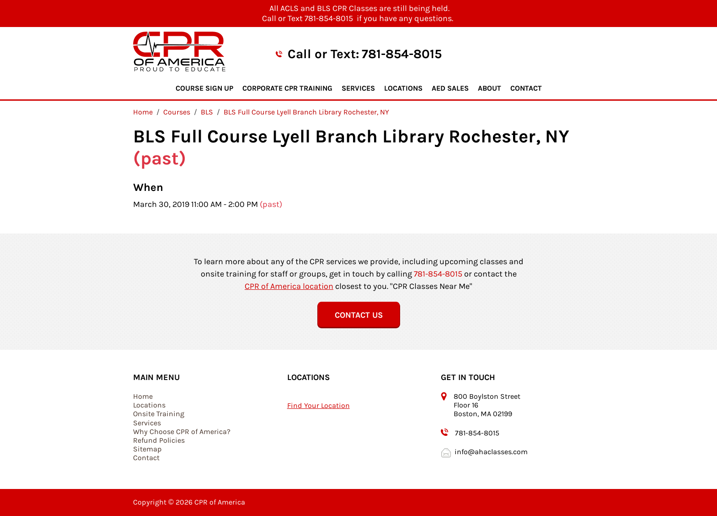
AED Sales (450, 88)
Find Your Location (318, 405)
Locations (403, 88)
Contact (526, 88)
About (489, 88)
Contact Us (359, 315)
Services (358, 88)
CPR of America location (289, 286)
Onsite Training (158, 413)
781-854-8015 (402, 53)
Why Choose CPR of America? (181, 431)
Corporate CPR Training (287, 88)
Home (143, 396)
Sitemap (147, 449)
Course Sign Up (204, 88)
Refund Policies (159, 440)
